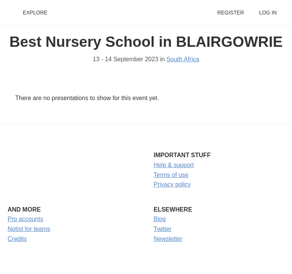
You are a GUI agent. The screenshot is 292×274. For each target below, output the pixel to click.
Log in (268, 13)
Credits (17, 239)
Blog (160, 219)
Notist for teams (29, 229)
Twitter (162, 229)
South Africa (183, 59)
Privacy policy (172, 184)
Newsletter (168, 239)
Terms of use (171, 175)
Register (230, 13)
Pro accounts (25, 219)
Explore (35, 13)
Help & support (174, 165)
